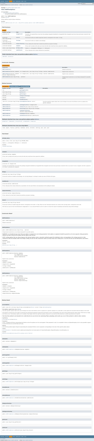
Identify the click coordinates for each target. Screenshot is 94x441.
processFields (18, 121)
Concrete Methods (24, 86)
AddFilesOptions (6, 69)
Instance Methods (14, 86)
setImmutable (26, 121)
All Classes (2, 3)
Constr (12, 4)
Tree (14, 1)
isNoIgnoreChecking (24, 95)
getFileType (22, 93)
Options (7, 17)
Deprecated (18, 1)
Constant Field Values (7, 146)
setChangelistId (23, 104)
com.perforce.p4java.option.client (13, 7)
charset (18, 37)
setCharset (22, 106)
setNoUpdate (22, 113)
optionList (10, 56)
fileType (18, 40)
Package (6, 1)
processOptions (23, 101)
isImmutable (11, 121)
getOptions (5, 121)
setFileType (22, 108)
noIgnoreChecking (20, 43)
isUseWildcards (23, 99)
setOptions (33, 121)
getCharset (22, 92)
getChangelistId (23, 90)
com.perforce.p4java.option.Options (11, 12)
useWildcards (19, 50)
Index (22, 1)
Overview (2, 1)
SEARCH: (79, 3)
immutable (4, 56)
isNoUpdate (22, 97)
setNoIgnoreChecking (25, 110)
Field (9, 4)
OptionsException (47, 307)
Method (16, 4)
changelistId (19, 34)
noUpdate (18, 45)
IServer (29, 101)
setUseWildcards (23, 115)
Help (25, 1)
